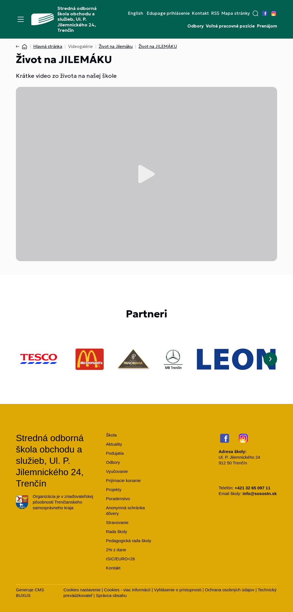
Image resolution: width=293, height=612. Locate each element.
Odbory (195, 26)
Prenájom (267, 26)
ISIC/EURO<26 (120, 558)
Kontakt (200, 13)
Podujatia (115, 453)
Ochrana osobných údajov (229, 589)
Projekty (113, 489)
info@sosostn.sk (259, 493)
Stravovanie (117, 522)
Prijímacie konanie (123, 480)
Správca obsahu (111, 595)
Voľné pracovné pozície (230, 26)
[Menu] (21, 19)
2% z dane (116, 549)
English (135, 13)
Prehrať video (146, 174)
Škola (111, 435)
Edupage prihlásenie (168, 13)
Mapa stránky (235, 13)
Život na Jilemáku (116, 46)
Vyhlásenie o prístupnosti (177, 589)
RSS (215, 13)
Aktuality (114, 444)
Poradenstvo (118, 498)
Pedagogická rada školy (128, 540)
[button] (255, 13)
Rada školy (116, 531)
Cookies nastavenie (82, 589)
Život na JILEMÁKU (158, 46)
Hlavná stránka (47, 46)
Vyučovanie (117, 471)
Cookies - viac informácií (127, 589)
